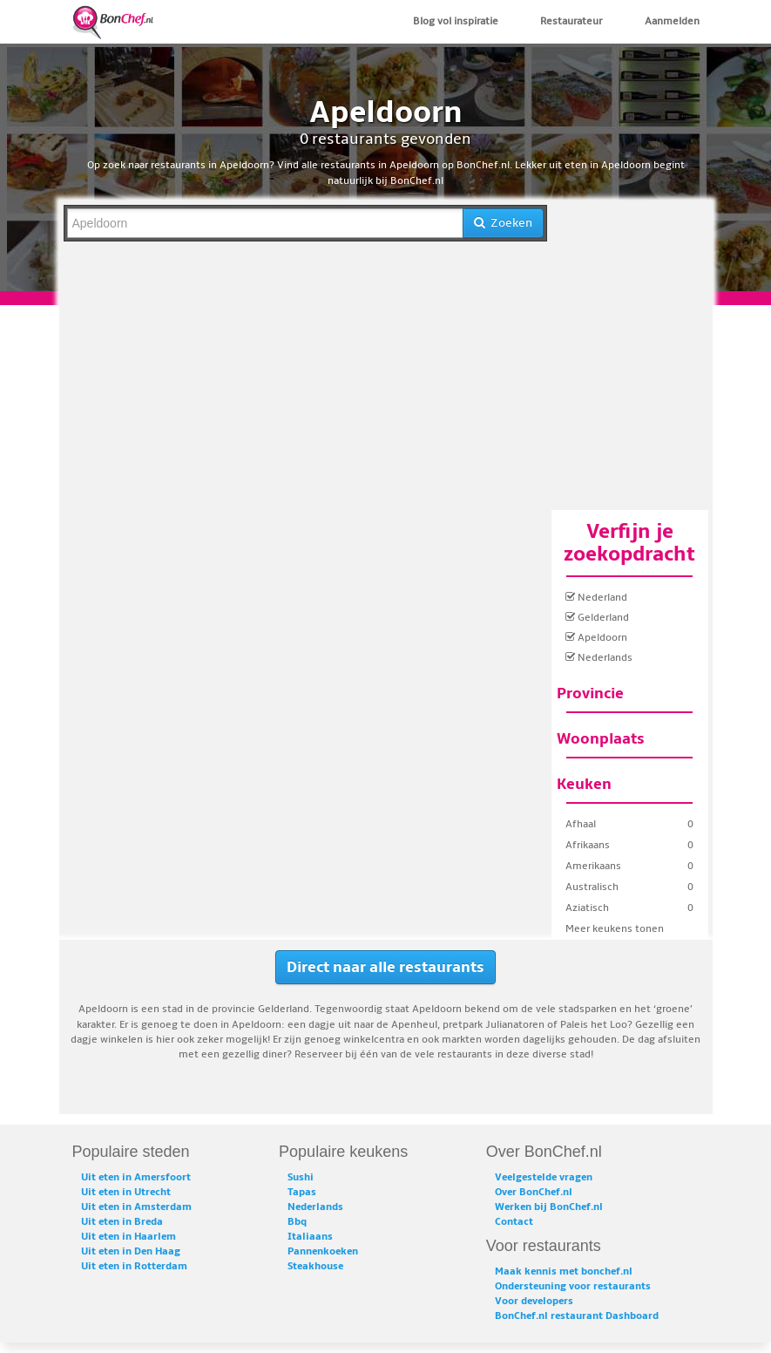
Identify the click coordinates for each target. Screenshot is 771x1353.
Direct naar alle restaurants (385, 967)
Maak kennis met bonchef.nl (563, 1271)
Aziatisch (587, 907)
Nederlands (598, 657)
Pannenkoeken (322, 1251)
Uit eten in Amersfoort (136, 1177)
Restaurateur (571, 21)
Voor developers (534, 1301)
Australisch (592, 887)
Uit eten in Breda (122, 1221)
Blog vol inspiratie (455, 21)
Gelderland (597, 617)
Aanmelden (672, 21)
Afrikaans (587, 845)
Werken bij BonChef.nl (549, 1207)
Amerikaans (593, 866)
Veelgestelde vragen (543, 1177)
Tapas (301, 1192)
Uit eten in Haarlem (128, 1236)
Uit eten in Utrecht (126, 1192)
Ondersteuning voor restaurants (573, 1286)
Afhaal (580, 824)
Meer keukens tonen (614, 928)
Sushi (300, 1177)
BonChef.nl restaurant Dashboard (577, 1315)
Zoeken (503, 222)
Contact (514, 1221)
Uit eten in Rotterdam (134, 1266)
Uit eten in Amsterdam (136, 1207)
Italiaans (310, 1236)
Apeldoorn (596, 637)
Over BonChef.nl (533, 1192)
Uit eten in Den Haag (130, 1251)
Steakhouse (315, 1266)
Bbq (297, 1221)
